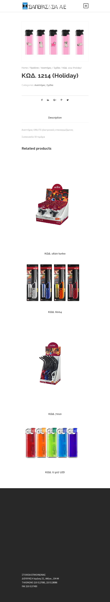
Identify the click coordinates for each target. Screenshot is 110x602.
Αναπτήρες (44, 68)
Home (24, 68)
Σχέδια (54, 68)
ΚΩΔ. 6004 (55, 311)
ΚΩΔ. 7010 (55, 413)
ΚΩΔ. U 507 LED (55, 472)
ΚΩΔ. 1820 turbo (55, 253)
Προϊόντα (33, 68)
